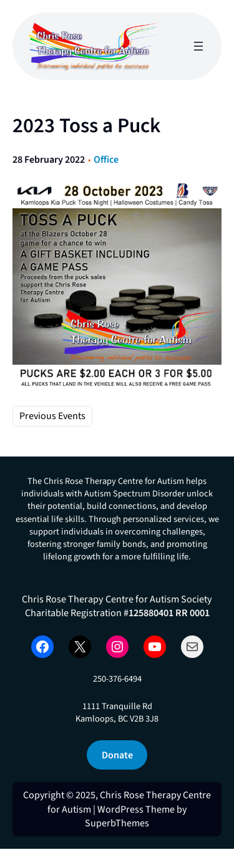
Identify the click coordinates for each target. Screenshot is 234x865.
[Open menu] (198, 46)
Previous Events (52, 416)
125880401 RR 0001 (169, 613)
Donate (117, 755)
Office (106, 160)
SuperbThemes (117, 823)
